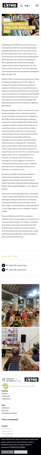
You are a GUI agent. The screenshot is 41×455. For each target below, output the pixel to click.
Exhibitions (6, 408)
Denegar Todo (20, 452)
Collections (6, 396)
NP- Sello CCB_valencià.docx (16, 265)
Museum (5, 393)
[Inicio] (10, 6)
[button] (20, 305)
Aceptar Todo (7, 452)
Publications (6, 399)
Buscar (21, 6)
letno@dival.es (7, 436)
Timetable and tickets (9, 413)
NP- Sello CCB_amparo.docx (16, 270)
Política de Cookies (17, 447)
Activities (5, 410)
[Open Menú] (37, 5)
